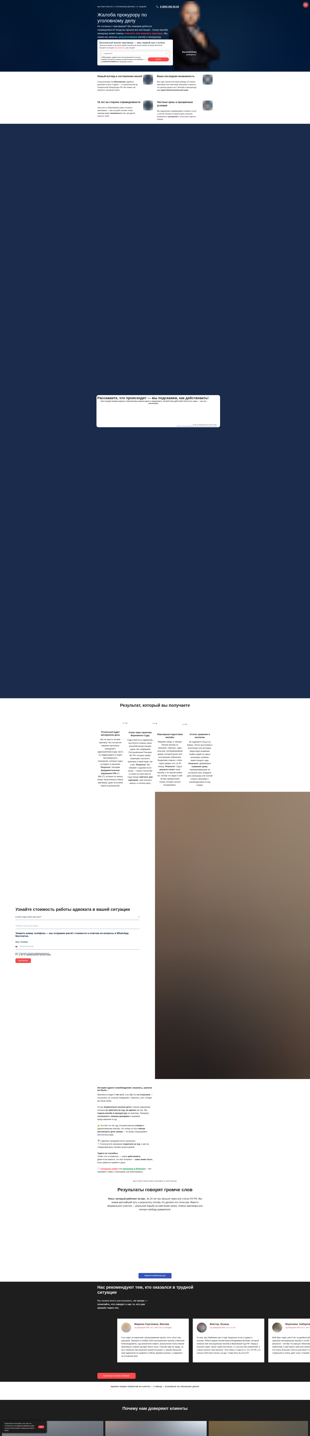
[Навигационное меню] (305, 5)
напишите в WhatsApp (134, 1169)
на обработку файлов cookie (24, 1426)
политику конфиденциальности (38, 953)
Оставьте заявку (109, 1169)
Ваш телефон (21, 942)
